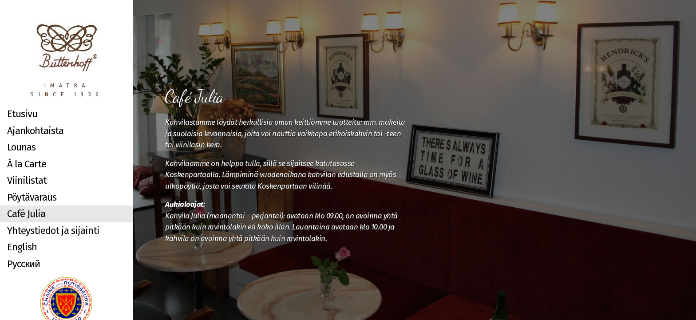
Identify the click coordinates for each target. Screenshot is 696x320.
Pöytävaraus (31, 197)
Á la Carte (26, 164)
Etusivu (22, 114)
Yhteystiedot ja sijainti (53, 231)
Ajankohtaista (35, 131)
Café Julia (26, 214)
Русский (23, 264)
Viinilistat (27, 180)
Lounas (21, 147)
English (22, 247)
